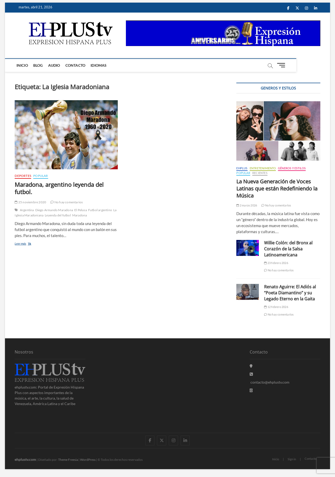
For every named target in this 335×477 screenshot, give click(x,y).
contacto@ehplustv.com (269, 382)
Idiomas (100, 65)
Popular (40, 176)
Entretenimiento (263, 168)
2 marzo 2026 (246, 205)
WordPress (88, 460)
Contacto (76, 65)
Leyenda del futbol (58, 215)
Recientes (259, 173)
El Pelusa (80, 210)
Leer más (27, 244)
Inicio (23, 65)
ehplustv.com (25, 459)
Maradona (79, 215)
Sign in (292, 459)
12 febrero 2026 (276, 306)
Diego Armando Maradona (54, 210)
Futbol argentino (100, 210)
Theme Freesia (68, 460)
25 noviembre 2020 (30, 202)
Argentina (27, 210)
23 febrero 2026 (276, 263)
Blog (39, 65)
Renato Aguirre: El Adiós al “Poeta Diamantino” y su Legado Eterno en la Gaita (290, 293)
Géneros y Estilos (292, 168)
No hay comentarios (67, 202)
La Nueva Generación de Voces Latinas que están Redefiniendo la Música (276, 188)
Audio (55, 65)
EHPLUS (241, 168)
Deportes (23, 176)
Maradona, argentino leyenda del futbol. (59, 188)
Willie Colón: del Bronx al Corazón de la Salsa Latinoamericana (288, 249)
